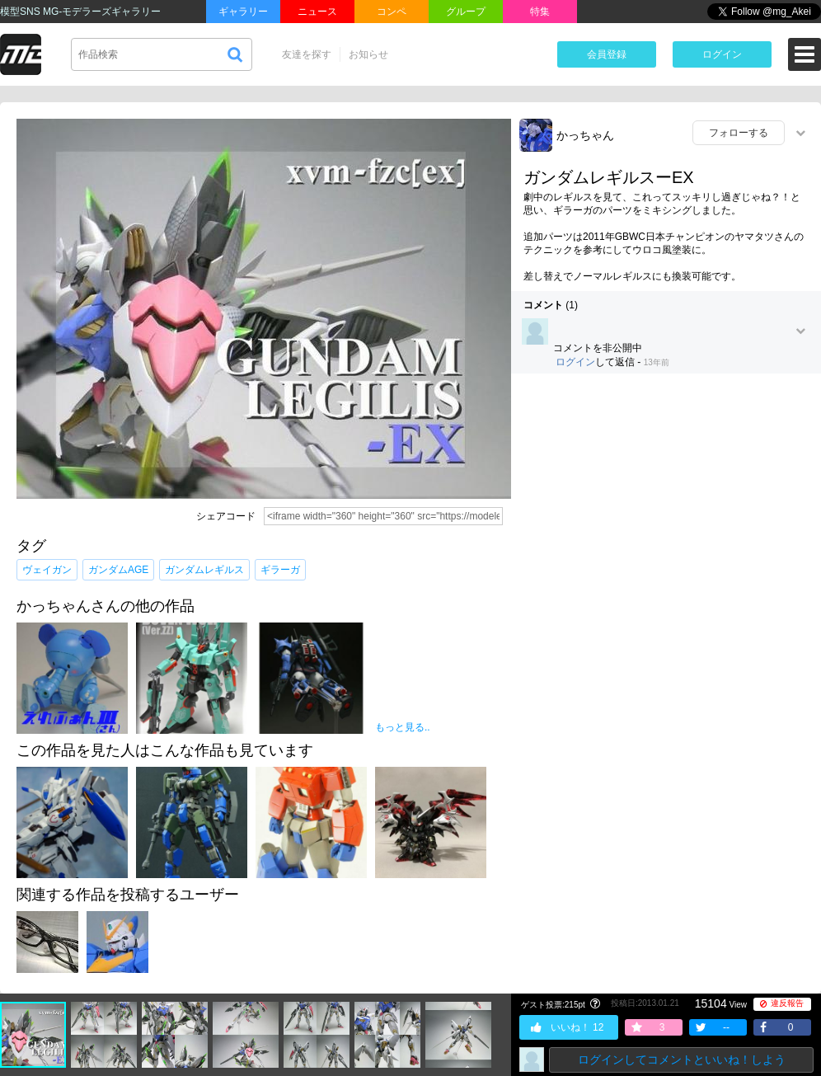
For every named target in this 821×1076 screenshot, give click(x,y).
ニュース (317, 11)
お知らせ (368, 54)
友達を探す (306, 54)
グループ (466, 11)
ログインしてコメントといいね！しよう (682, 1059)
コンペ (391, 11)
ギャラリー (243, 11)
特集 (540, 11)
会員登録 (606, 54)
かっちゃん (585, 135)
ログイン (722, 54)
